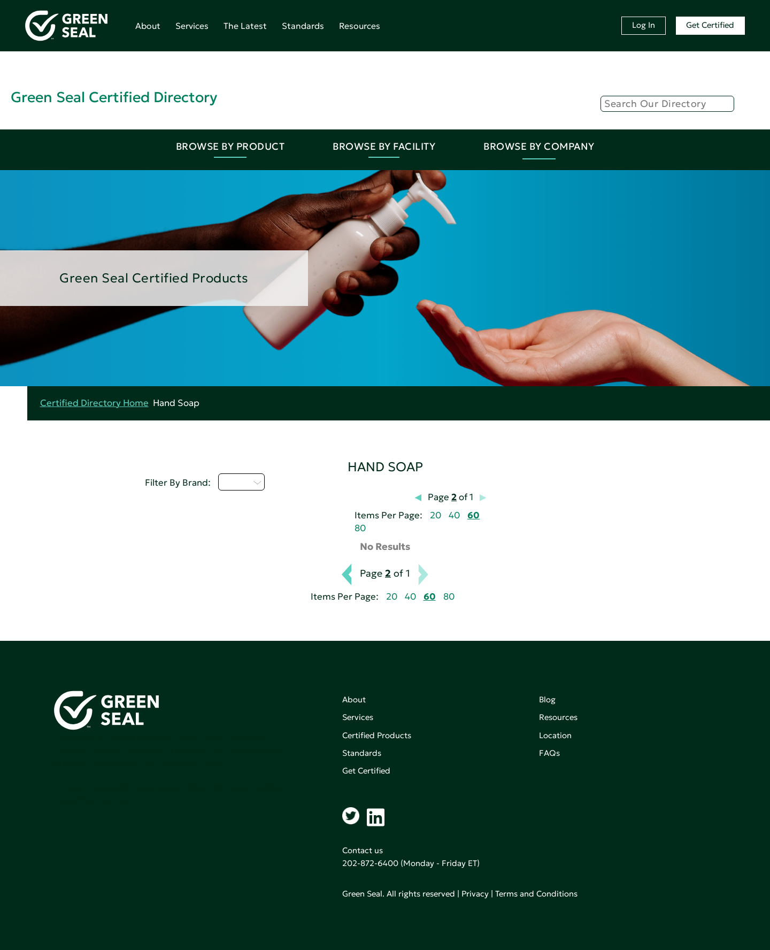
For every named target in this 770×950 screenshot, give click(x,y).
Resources (359, 25)
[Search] (667, 104)
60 (473, 515)
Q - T (241, 482)
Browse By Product (230, 146)
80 (360, 528)
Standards (303, 25)
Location (555, 735)
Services (192, 25)
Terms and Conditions (536, 893)
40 (454, 515)
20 (435, 515)
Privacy (475, 893)
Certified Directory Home (94, 403)
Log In (643, 25)
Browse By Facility (384, 146)
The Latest (245, 25)
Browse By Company (539, 146)
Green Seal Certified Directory (114, 97)
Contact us (362, 850)
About (147, 25)
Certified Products (376, 735)
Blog (547, 699)
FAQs (549, 753)
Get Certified (710, 25)
